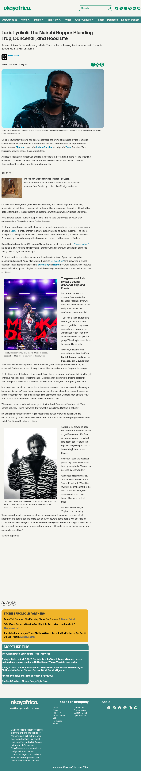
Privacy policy (80, 710)
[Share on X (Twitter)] (97, 65)
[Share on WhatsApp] (102, 65)
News (24, 19)
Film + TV (53, 19)
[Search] (109, 8)
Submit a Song (80, 713)
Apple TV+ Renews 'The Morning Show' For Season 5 (39, 619)
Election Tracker (130, 19)
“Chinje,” (14, 231)
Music (37, 19)
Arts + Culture (83, 19)
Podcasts (112, 19)
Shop (101, 19)
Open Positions (81, 715)
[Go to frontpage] (17, 8)
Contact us (79, 707)
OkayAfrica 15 (9, 19)
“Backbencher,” (81, 244)
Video (68, 19)
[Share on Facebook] (93, 65)
